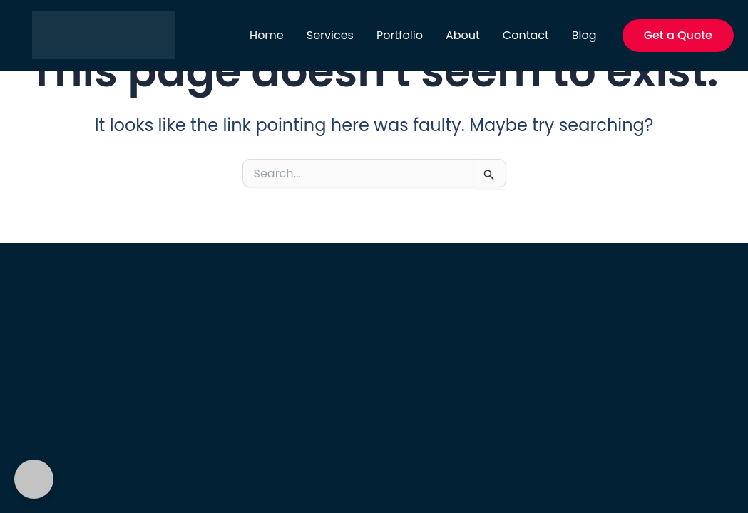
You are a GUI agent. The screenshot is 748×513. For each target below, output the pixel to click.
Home (267, 35)
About (463, 35)
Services (330, 35)
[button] (678, 35)
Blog (584, 35)
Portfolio (399, 35)
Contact (526, 35)
